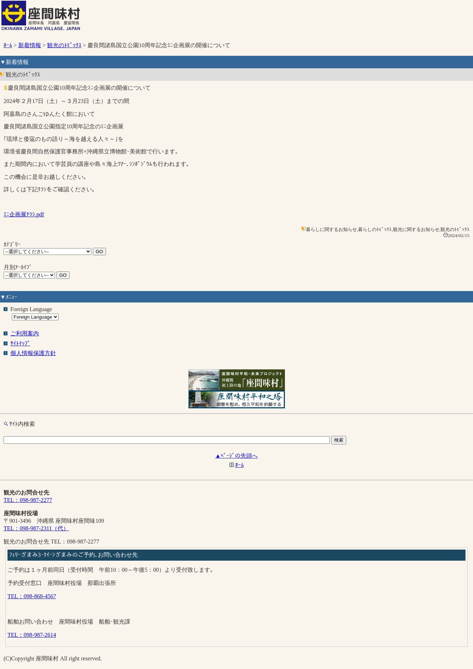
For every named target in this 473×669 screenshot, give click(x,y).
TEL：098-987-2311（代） (36, 528)
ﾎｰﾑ (8, 45)
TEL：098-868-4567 (31, 596)
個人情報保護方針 (33, 353)
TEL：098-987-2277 (28, 500)
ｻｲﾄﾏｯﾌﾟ (20, 343)
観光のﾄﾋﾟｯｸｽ (64, 45)
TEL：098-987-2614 (31, 635)
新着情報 (29, 45)
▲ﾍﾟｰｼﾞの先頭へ (236, 456)
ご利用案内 (24, 333)
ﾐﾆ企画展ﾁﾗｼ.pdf (24, 214)
